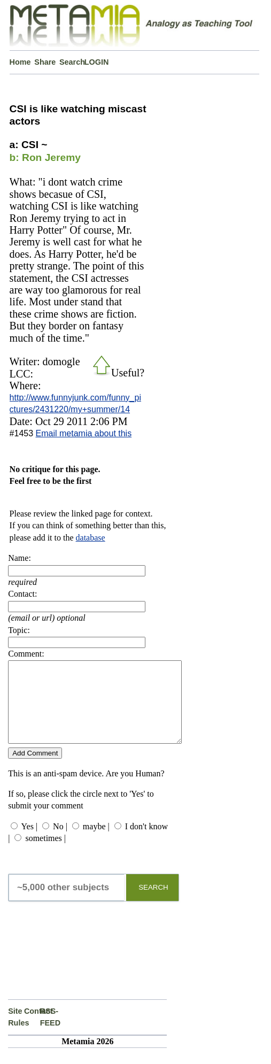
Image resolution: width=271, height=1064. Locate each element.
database (90, 537)
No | (60, 842)
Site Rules (16, 1033)
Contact (32, 1027)
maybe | (96, 842)
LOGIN (96, 62)
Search (71, 62)
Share (45, 62)
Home (20, 62)
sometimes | (45, 854)
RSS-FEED (48, 1033)
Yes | (29, 842)
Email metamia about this (84, 433)
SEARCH (153, 903)
